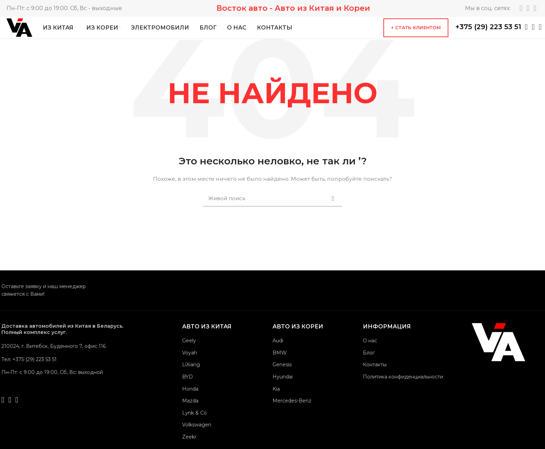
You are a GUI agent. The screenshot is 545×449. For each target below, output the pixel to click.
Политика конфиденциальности (403, 390)
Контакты (375, 378)
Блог (369, 366)
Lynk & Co (194, 426)
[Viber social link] (540, 34)
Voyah (189, 366)
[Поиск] (272, 212)
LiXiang (191, 378)
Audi (277, 354)
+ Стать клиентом (416, 34)
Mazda (190, 414)
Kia (276, 402)
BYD (187, 390)
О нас (370, 354)
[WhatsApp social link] (526, 34)
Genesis (282, 378)
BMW (279, 366)
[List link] (69, 372)
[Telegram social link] (521, 9)
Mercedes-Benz (291, 414)
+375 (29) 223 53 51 (488, 34)
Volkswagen (196, 438)
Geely (189, 354)
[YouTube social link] (534, 9)
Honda (190, 402)
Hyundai (282, 390)
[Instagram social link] (527, 9)
